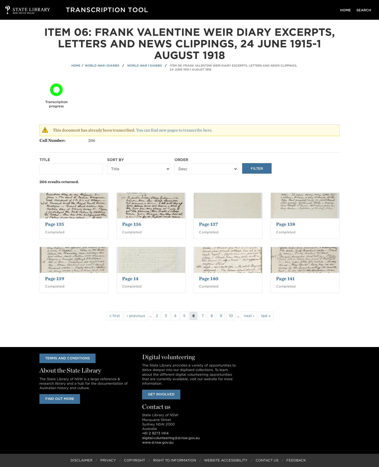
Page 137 (208, 224)
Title (44, 160)
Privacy (108, 460)
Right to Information (174, 460)
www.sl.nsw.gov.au (157, 442)
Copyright (134, 460)
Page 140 (208, 278)
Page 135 (54, 224)
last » (266, 316)
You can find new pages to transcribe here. (174, 130)
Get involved (161, 394)
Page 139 (54, 278)
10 (231, 316)
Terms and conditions (67, 358)
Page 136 (131, 224)
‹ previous (136, 316)
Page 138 (285, 224)
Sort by (115, 160)
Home (345, 10)
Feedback (296, 460)
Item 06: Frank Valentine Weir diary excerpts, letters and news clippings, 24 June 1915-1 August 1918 (233, 67)
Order (181, 160)
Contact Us (267, 460)
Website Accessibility (225, 460)
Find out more (59, 399)
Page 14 (130, 278)
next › (249, 316)
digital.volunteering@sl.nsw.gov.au (171, 438)
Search (363, 10)
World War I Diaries (102, 65)
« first (114, 316)
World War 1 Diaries (144, 65)
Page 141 (285, 278)
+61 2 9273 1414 (155, 433)
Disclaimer (81, 460)
